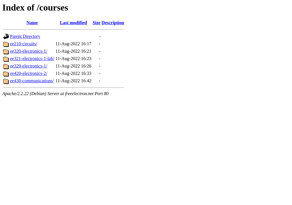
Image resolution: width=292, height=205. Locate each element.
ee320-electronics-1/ (28, 51)
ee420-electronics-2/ (28, 73)
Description (113, 22)
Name (32, 22)
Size (97, 22)
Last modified (73, 22)
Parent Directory (25, 36)
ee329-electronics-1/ (28, 65)
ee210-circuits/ (23, 43)
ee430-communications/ (32, 80)
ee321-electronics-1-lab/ (32, 58)
